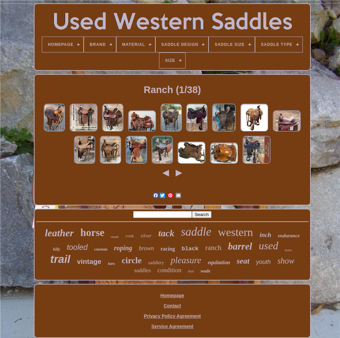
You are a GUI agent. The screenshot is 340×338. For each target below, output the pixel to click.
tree (191, 271)
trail (60, 259)
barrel (240, 246)
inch (265, 234)
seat (243, 261)
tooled (77, 247)
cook (130, 235)
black (190, 249)
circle (131, 260)
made (115, 237)
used (268, 246)
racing (167, 249)
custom (101, 249)
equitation (219, 262)
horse (92, 232)
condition (169, 270)
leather (59, 232)
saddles (142, 270)
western (235, 232)
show (285, 260)
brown (146, 248)
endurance (289, 235)
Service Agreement (172, 326)
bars (111, 264)
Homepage (172, 295)
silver (145, 235)
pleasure (186, 260)
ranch (213, 247)
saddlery (156, 262)
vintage (89, 261)
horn (288, 250)
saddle (196, 231)
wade (206, 271)
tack (166, 233)
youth (263, 262)
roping (123, 248)
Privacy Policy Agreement (172, 316)
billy (56, 249)
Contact (172, 305)
